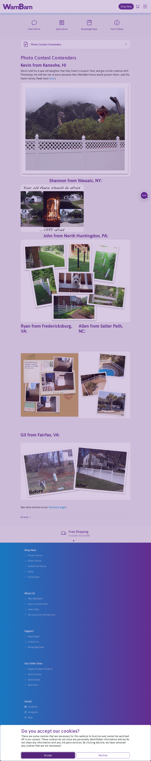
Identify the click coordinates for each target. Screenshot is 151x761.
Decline (103, 755)
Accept (48, 755)
